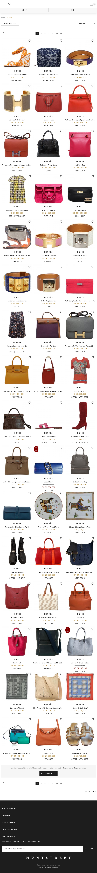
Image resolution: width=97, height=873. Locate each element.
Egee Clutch (48, 482)
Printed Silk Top (80, 391)
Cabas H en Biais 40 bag (48, 618)
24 (57, 33)
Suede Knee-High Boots (80, 437)
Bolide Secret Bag (80, 482)
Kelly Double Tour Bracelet (80, 75)
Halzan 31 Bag (48, 120)
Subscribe (89, 849)
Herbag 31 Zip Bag (48, 346)
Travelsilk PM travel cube (48, 75)
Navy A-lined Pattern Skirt (17, 346)
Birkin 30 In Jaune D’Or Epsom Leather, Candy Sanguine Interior (25, 391)
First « (5, 33)
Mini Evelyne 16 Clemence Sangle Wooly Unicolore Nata (54, 708)
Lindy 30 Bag (48, 753)
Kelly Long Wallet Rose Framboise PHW (80, 301)
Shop (24, 10)
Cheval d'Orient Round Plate (48, 527)
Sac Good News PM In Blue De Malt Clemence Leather (53, 663)
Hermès (17, 71)
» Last (92, 33)
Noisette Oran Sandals (80, 753)
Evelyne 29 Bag (17, 618)
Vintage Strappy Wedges (17, 75)
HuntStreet (48, 4)
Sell (72, 10)
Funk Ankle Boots (17, 572)
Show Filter (10, 24)
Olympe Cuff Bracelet (17, 120)
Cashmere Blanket (17, 708)
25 (61, 33)
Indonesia (48, 867)
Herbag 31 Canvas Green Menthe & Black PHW (19, 753)
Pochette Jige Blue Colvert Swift (17, 527)
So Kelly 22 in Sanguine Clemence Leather (49, 391)
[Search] (9, 4)
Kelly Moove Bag (80, 210)
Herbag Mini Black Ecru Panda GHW (17, 256)
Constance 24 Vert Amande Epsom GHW (80, 346)
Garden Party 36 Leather (80, 663)
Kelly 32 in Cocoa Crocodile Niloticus (17, 437)
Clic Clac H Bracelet (48, 256)
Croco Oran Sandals (48, 437)
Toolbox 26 (80, 618)
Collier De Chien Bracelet (17, 301)
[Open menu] (4, 4)
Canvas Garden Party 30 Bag (48, 572)
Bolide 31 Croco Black (48, 165)
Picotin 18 (17, 663)
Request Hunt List (48, 773)
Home (3, 17)
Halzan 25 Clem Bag (48, 210)
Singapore (55, 867)
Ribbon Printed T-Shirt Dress (17, 210)
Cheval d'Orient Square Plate (80, 527)
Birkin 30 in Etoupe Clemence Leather (17, 482)
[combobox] (87, 24)
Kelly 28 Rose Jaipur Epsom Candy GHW (80, 120)
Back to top (89, 791)
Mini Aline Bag (80, 165)
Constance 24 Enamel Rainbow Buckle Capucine (20, 165)
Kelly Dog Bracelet (80, 256)
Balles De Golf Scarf (80, 708)
